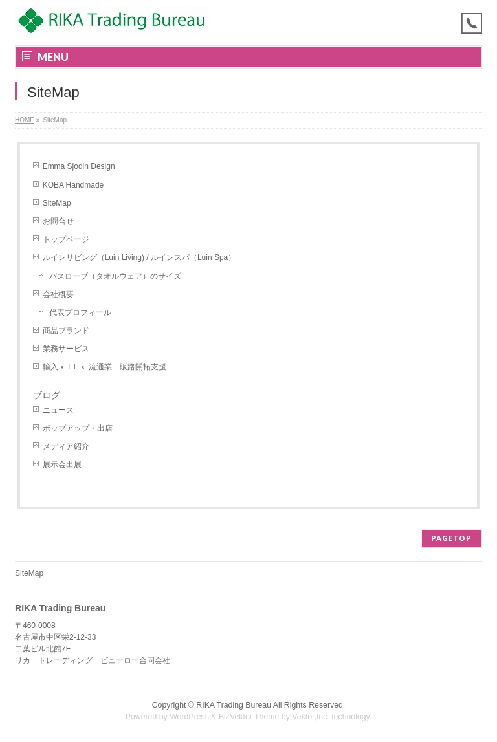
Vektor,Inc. (310, 716)
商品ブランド (66, 330)
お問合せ (58, 221)
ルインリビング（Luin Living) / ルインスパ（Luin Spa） (139, 257)
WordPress (189, 716)
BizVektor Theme (249, 716)
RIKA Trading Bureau (233, 705)
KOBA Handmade (73, 185)
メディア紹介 (66, 446)
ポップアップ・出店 (78, 428)
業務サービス (66, 348)
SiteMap (57, 203)
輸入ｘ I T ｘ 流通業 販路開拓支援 (105, 366)
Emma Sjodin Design (79, 166)
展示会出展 (62, 464)
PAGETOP (451, 538)
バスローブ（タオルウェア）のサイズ (115, 276)
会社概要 (58, 294)
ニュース (58, 410)
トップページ (66, 239)
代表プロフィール (80, 312)
